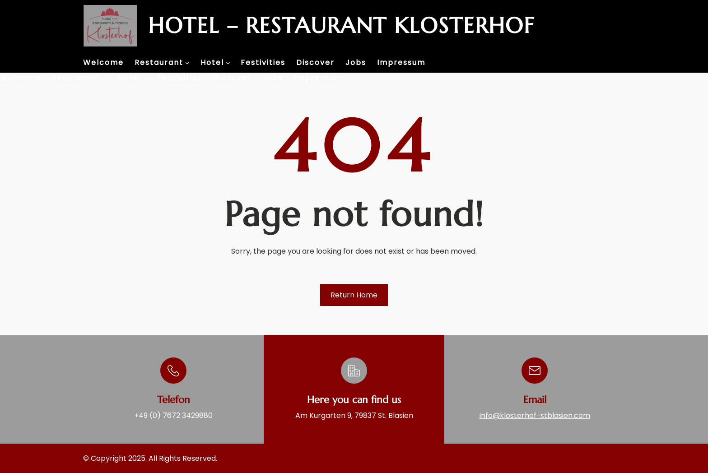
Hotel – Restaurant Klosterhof (341, 25)
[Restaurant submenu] (187, 62)
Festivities (263, 62)
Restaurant (159, 62)
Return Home (354, 295)
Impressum (401, 62)
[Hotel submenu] (228, 62)
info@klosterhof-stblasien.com (535, 415)
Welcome (103, 62)
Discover (315, 62)
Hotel (212, 62)
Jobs (355, 62)
